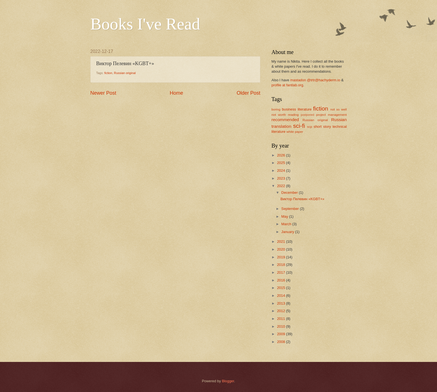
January (288, 232)
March (286, 224)
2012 (281, 311)
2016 (281, 280)
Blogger (228, 381)
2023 (281, 178)
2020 (281, 249)
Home (176, 93)
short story (322, 126)
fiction (108, 73)
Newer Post (103, 93)
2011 (281, 319)
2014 (281, 295)
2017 (281, 272)
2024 (281, 170)
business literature (297, 109)
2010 (281, 326)
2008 (281, 342)
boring (275, 109)
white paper (295, 131)
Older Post (248, 93)
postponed (307, 114)
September (290, 209)
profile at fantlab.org (287, 85)
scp (309, 126)
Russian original (125, 73)
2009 (281, 334)
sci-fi (299, 125)
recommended (285, 119)
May (285, 216)
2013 (281, 303)
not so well (338, 109)
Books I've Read (145, 24)
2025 (281, 163)
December (290, 192)
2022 (281, 186)
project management (331, 114)
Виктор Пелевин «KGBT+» (302, 199)
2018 (281, 265)
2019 (281, 257)
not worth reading (285, 114)
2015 (281, 288)
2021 (281, 241)
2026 (281, 155)
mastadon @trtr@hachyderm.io (315, 80)
